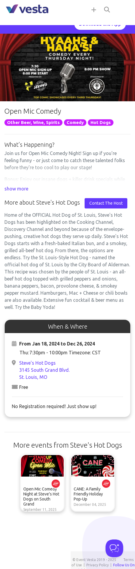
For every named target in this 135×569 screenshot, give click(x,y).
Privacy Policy (97, 565)
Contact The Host (106, 203)
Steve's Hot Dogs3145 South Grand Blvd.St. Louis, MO (44, 370)
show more (16, 188)
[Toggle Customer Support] (114, 548)
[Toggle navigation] (123, 9)
